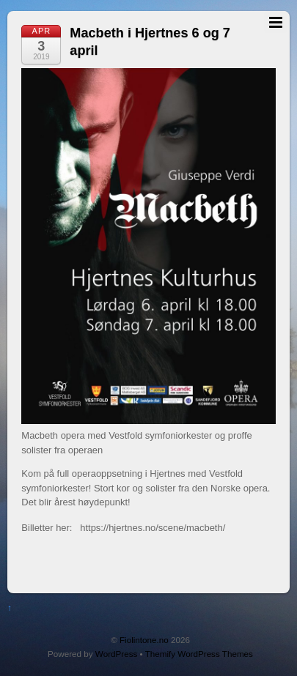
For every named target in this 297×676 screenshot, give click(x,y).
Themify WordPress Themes (199, 653)
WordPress (116, 653)
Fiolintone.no (144, 640)
